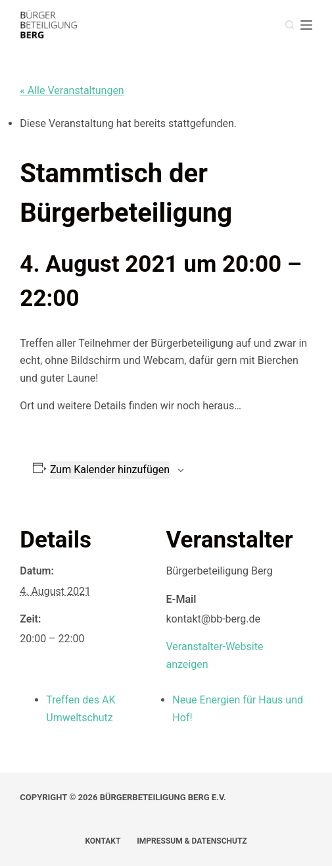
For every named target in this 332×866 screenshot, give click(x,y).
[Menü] (306, 25)
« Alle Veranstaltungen (72, 90)
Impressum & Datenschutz (192, 841)
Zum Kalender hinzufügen (110, 469)
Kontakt (102, 841)
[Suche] (289, 24)
